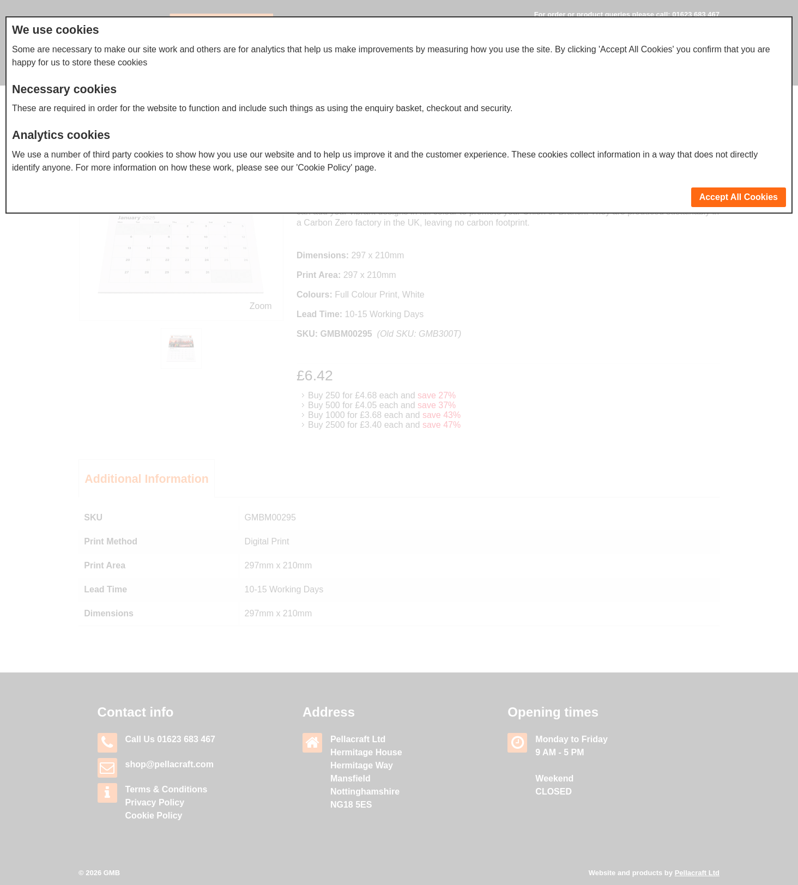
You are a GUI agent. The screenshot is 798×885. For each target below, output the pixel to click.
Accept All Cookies (738, 197)
